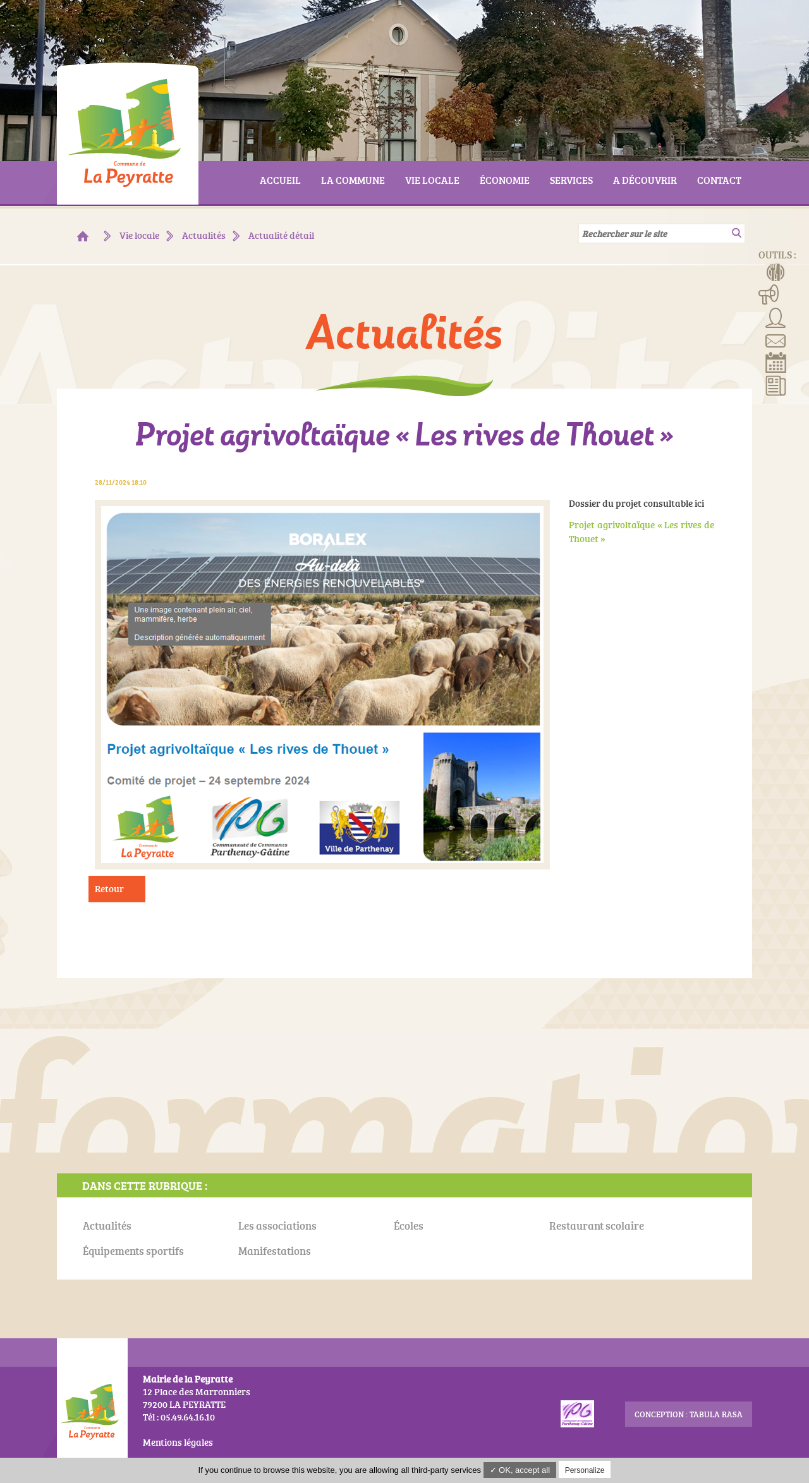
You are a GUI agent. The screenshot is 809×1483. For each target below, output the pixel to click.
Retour (109, 888)
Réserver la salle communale (775, 362)
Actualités (775, 384)
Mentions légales (178, 1442)
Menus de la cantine (775, 271)
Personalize (585, 1470)
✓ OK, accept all (520, 1470)
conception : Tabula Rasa (689, 1414)
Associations (775, 316)
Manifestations (768, 293)
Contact (775, 339)
